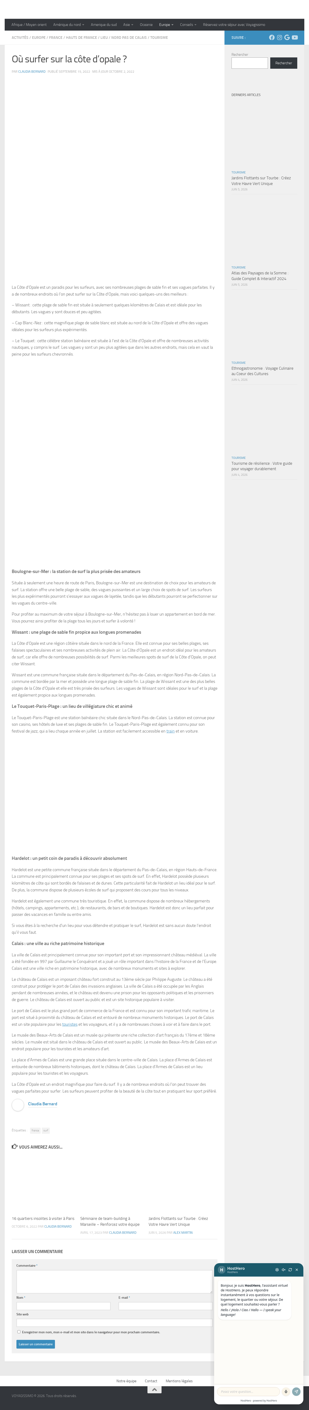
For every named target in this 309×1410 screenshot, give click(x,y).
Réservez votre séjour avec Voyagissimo (234, 24)
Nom (20, 1298)
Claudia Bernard (32, 72)
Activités (20, 37)
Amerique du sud (104, 24)
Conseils (186, 24)
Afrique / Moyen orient (29, 24)
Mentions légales (179, 1381)
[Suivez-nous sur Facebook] (272, 37)
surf (45, 1130)
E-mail (124, 1298)
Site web (22, 1314)
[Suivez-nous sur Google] (287, 37)
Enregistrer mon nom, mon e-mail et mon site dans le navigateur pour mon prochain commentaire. (91, 1332)
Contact (151, 1381)
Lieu (104, 37)
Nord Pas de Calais (129, 37)
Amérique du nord (67, 24)
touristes (69, 1024)
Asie (126, 24)
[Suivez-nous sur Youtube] (294, 37)
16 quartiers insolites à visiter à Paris (43, 1218)
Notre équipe (126, 1381)
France (55, 37)
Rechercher (240, 54)
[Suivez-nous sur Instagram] (279, 37)
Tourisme (159, 37)
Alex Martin (183, 1233)
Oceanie (146, 24)
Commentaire (27, 1266)
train (170, 731)
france (35, 1130)
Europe (164, 24)
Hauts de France (81, 37)
